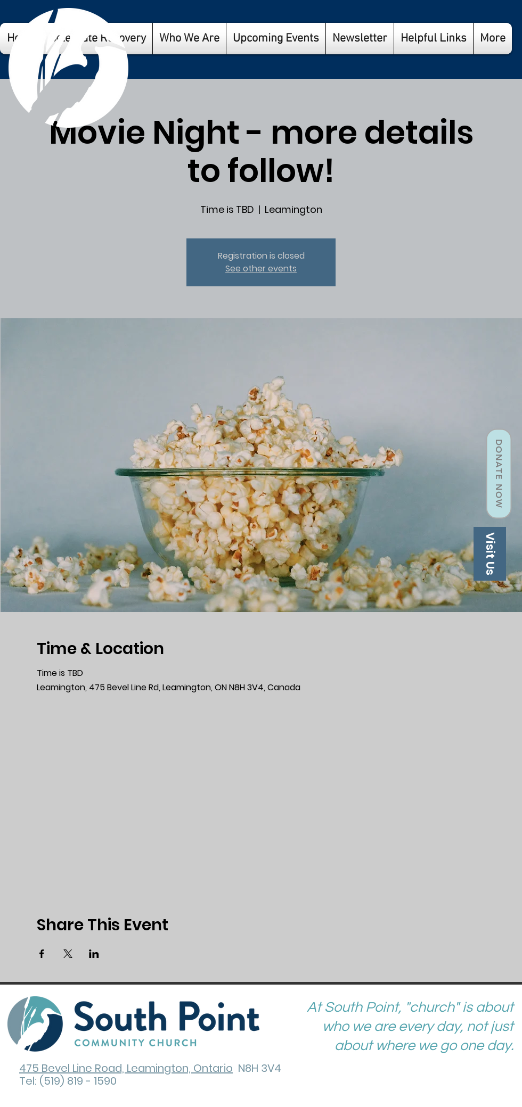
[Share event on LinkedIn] (94, 953)
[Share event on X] (68, 953)
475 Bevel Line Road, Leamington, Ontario (126, 1068)
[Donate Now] (498, 474)
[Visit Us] (490, 554)
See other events (261, 268)
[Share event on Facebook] (42, 953)
